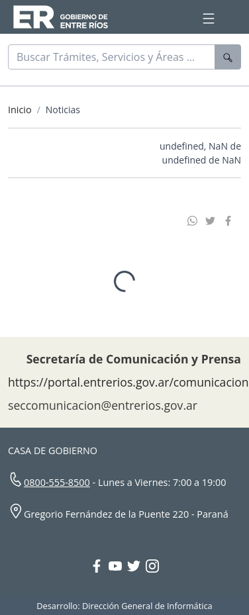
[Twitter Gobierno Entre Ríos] (136, 568)
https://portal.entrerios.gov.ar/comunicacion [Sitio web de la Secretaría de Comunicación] (128, 383)
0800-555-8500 (57, 483)
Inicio (20, 109)
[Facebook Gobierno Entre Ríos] (99, 568)
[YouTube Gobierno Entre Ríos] (118, 568)
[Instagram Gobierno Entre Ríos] (152, 568)
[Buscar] (111, 57)
